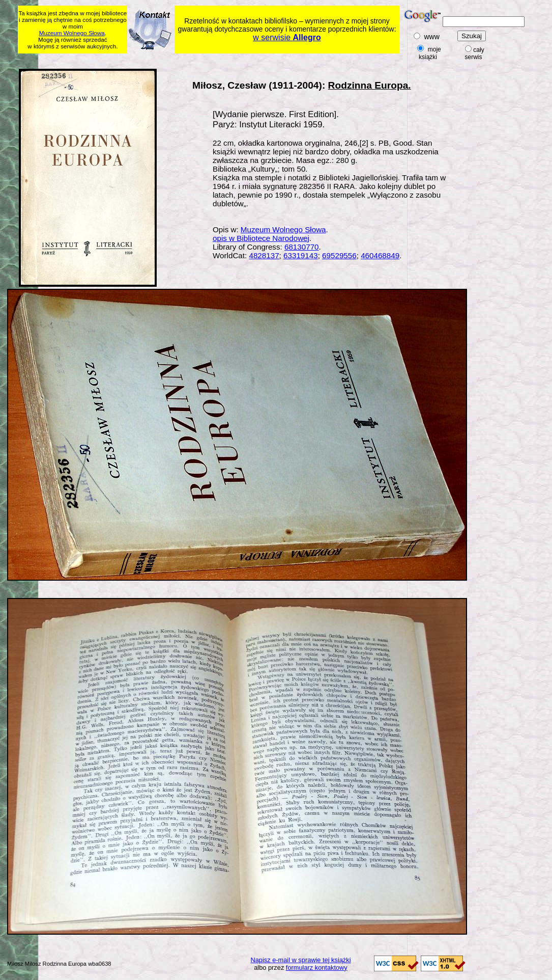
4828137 (264, 255)
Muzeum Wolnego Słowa (72, 33)
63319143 (300, 255)
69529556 (339, 255)
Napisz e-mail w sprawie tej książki (301, 960)
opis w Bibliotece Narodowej (261, 238)
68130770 (301, 246)
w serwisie (287, 37)
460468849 (380, 255)
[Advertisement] (213, 59)
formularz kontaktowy (316, 967)
